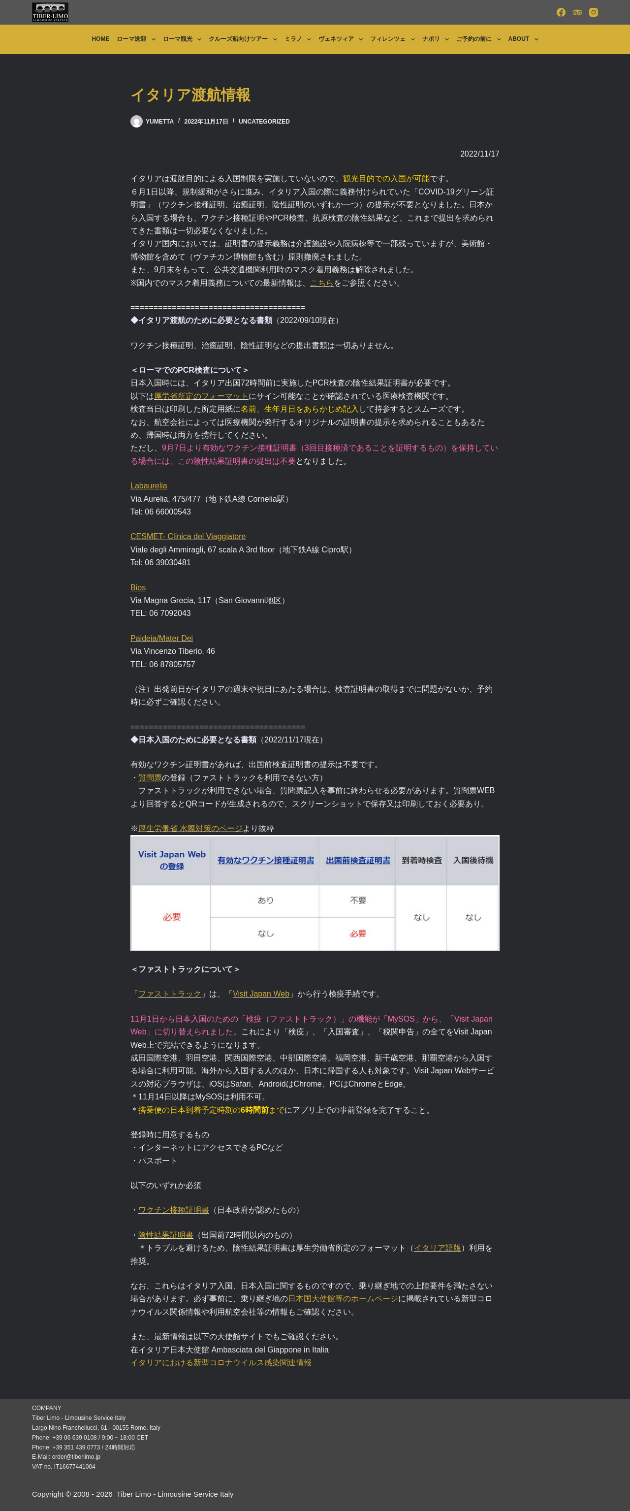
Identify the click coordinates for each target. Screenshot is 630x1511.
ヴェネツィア (342, 39)
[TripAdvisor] (577, 12)
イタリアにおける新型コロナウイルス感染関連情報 (221, 1362)
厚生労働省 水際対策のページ (190, 828)
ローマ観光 (184, 39)
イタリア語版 (437, 1248)
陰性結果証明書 (165, 1235)
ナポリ (437, 39)
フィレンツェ (394, 39)
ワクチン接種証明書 (173, 1210)
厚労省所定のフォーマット (201, 396)
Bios (138, 587)
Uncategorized (264, 121)
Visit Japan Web (261, 994)
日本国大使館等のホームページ (343, 1298)
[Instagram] (593, 12)
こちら (322, 283)
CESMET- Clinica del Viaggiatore (188, 536)
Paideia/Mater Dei (161, 638)
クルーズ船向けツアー (245, 39)
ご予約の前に (480, 39)
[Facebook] (561, 12)
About (525, 39)
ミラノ (299, 39)
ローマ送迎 (138, 39)
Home (100, 38)
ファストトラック (169, 994)
